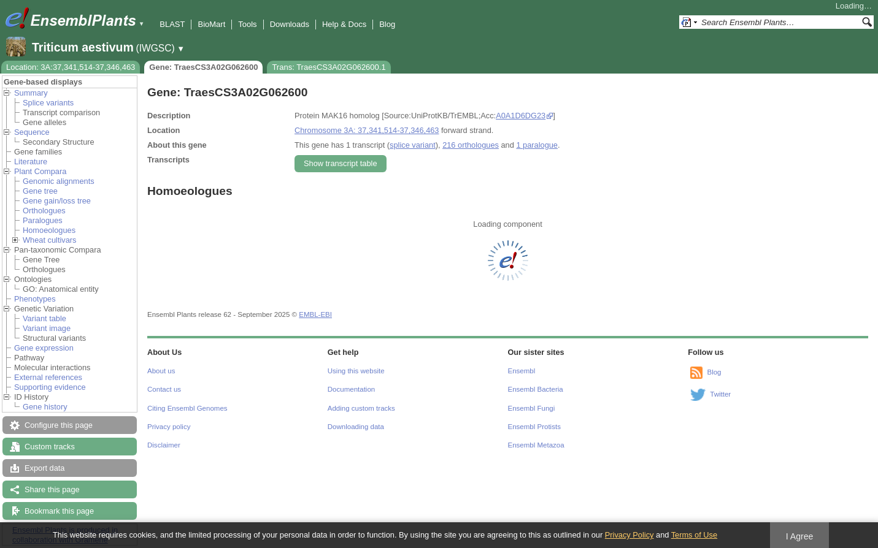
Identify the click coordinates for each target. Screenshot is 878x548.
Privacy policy (168, 426)
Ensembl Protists (534, 426)
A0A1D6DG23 (520, 115)
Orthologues (44, 210)
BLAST (172, 24)
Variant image (47, 328)
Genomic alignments (58, 181)
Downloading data (356, 426)
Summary (31, 92)
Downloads (289, 24)
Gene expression (44, 347)
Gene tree (40, 191)
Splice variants (48, 102)
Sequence (32, 132)
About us (161, 371)
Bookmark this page (59, 511)
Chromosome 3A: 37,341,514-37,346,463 (367, 130)
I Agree (800, 536)
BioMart (211, 24)
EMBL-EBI (315, 314)
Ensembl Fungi (531, 408)
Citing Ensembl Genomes (187, 408)
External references (48, 377)
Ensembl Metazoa (536, 445)
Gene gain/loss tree (57, 200)
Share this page (52, 489)
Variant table (44, 318)
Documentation (351, 389)
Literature (30, 161)
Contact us (164, 389)
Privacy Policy (629, 534)
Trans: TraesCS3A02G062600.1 (328, 67)
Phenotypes (35, 298)
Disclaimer (163, 445)
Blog (387, 24)
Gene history (45, 406)
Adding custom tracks (361, 408)
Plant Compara (40, 171)
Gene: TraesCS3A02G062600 (203, 67)
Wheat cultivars (49, 240)
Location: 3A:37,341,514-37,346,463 (70, 67)
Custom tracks (50, 446)
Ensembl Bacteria (535, 389)
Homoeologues (49, 230)
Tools (247, 24)
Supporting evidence (50, 387)
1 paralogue (537, 145)
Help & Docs (344, 24)
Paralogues (43, 220)
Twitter (720, 394)
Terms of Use (694, 534)
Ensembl (522, 371)
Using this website (356, 371)
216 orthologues (470, 145)
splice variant (413, 145)
